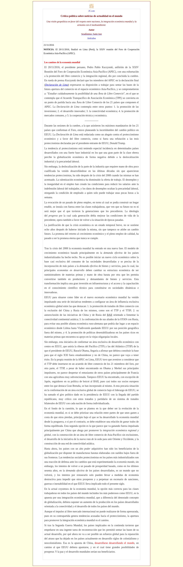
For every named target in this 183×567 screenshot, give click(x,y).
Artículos (91, 38)
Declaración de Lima (56, 84)
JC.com (91, 11)
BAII (109, 314)
